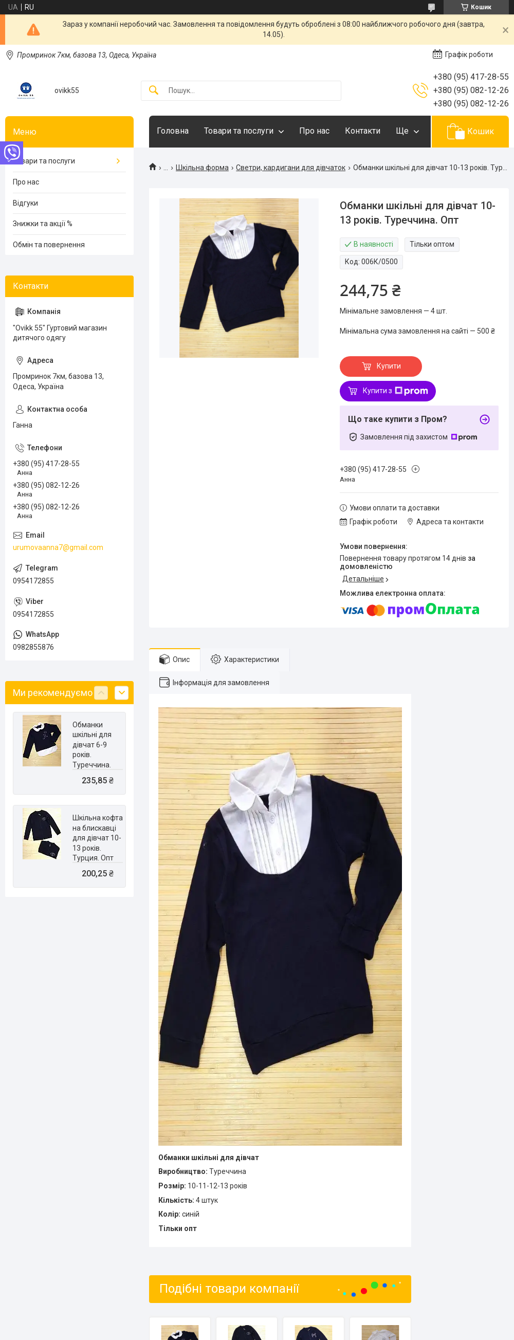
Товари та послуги (238, 131)
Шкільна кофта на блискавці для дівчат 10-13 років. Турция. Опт (97, 838)
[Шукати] (153, 91)
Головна (173, 131)
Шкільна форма (202, 167)
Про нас (314, 131)
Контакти (362, 131)
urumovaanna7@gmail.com (58, 547)
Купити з (395, 391)
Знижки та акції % (42, 223)
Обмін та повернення (49, 245)
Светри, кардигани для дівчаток (290, 167)
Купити (389, 366)
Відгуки (25, 203)
